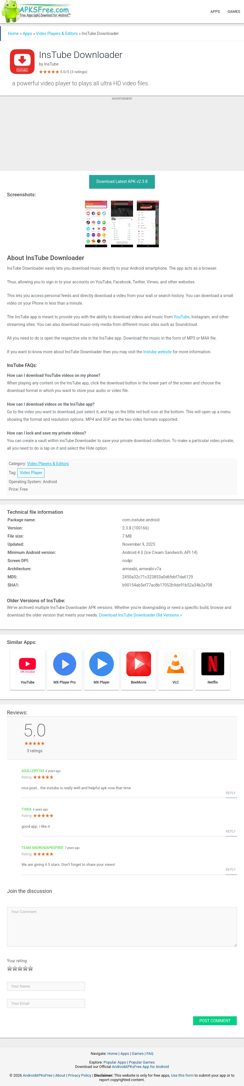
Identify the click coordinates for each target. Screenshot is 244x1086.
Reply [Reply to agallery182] (231, 793)
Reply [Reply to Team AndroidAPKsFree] (231, 870)
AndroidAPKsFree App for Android (140, 1066)
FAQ (149, 1053)
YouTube (181, 317)
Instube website (157, 351)
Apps (215, 11)
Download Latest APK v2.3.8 (122, 181)
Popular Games (142, 1062)
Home (13, 33)
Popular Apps (115, 1062)
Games (233, 11)
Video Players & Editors (57, 33)
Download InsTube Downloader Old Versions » (140, 615)
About (60, 1075)
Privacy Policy (79, 1075)
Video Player (31, 472)
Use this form (182, 1075)
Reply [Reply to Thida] (231, 831)
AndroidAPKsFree (38, 1075)
